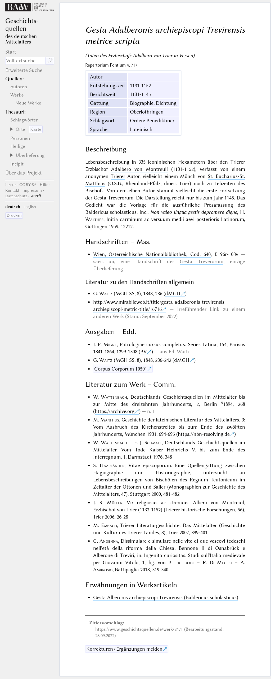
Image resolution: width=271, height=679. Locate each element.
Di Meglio (221, 562)
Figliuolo (184, 562)
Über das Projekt (23, 173)
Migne (110, 344)
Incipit (17, 164)
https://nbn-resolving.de (204, 434)
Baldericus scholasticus (111, 212)
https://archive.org (114, 411)
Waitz (105, 293)
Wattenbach (114, 397)
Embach (109, 525)
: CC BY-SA (21, 184)
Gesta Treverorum (113, 198)
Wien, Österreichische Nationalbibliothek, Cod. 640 (152, 254)
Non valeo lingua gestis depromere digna (193, 212)
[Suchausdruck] (25, 60)
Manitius (109, 420)
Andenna (109, 541)
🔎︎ (49, 61)
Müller (114, 502)
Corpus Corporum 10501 (120, 369)
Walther (94, 219)
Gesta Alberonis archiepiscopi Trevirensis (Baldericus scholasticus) (165, 597)
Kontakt (12, 190)
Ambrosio (102, 570)
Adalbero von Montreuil (139, 169)
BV (143, 352)
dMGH (172, 293)
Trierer (238, 162)
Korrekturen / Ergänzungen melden (124, 649)
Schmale (153, 442)
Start (10, 52)
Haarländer (112, 465)
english (30, 206)
